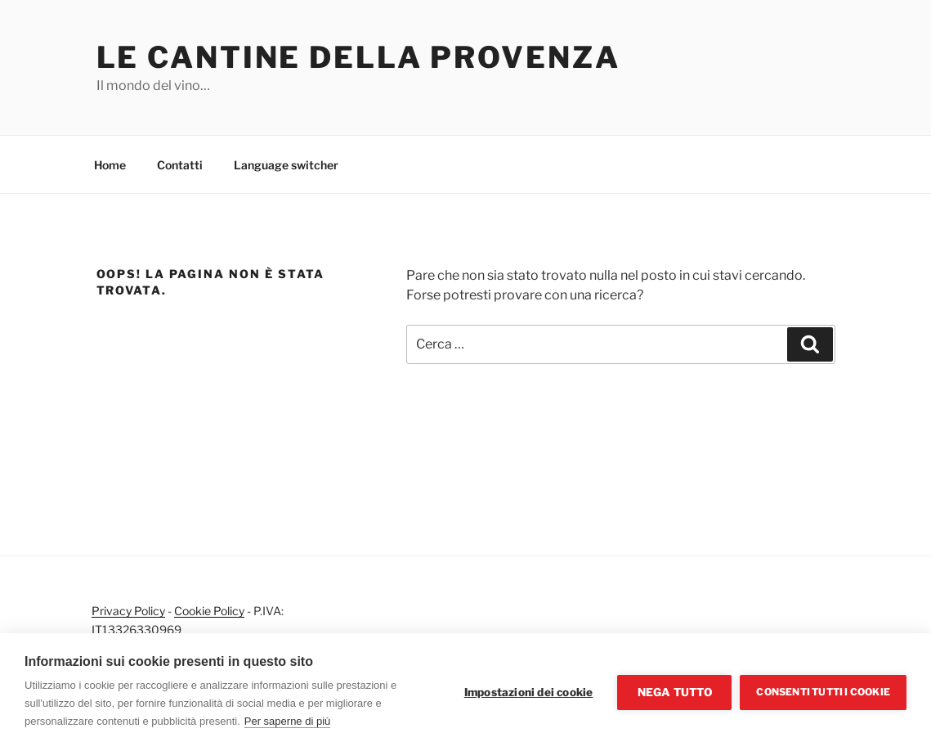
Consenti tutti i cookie (823, 692)
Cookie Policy (209, 611)
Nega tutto (675, 692)
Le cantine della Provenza (358, 57)
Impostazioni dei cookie (528, 692)
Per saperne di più (287, 721)
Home (110, 165)
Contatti (180, 165)
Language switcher (286, 165)
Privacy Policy (128, 611)
